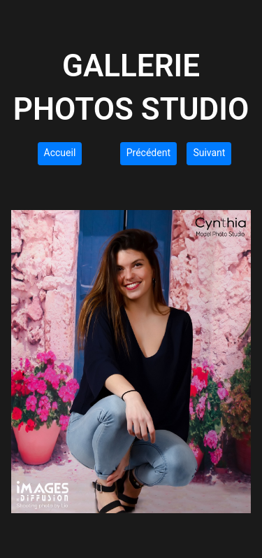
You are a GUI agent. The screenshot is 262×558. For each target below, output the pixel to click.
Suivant (209, 152)
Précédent (148, 152)
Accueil (60, 152)
